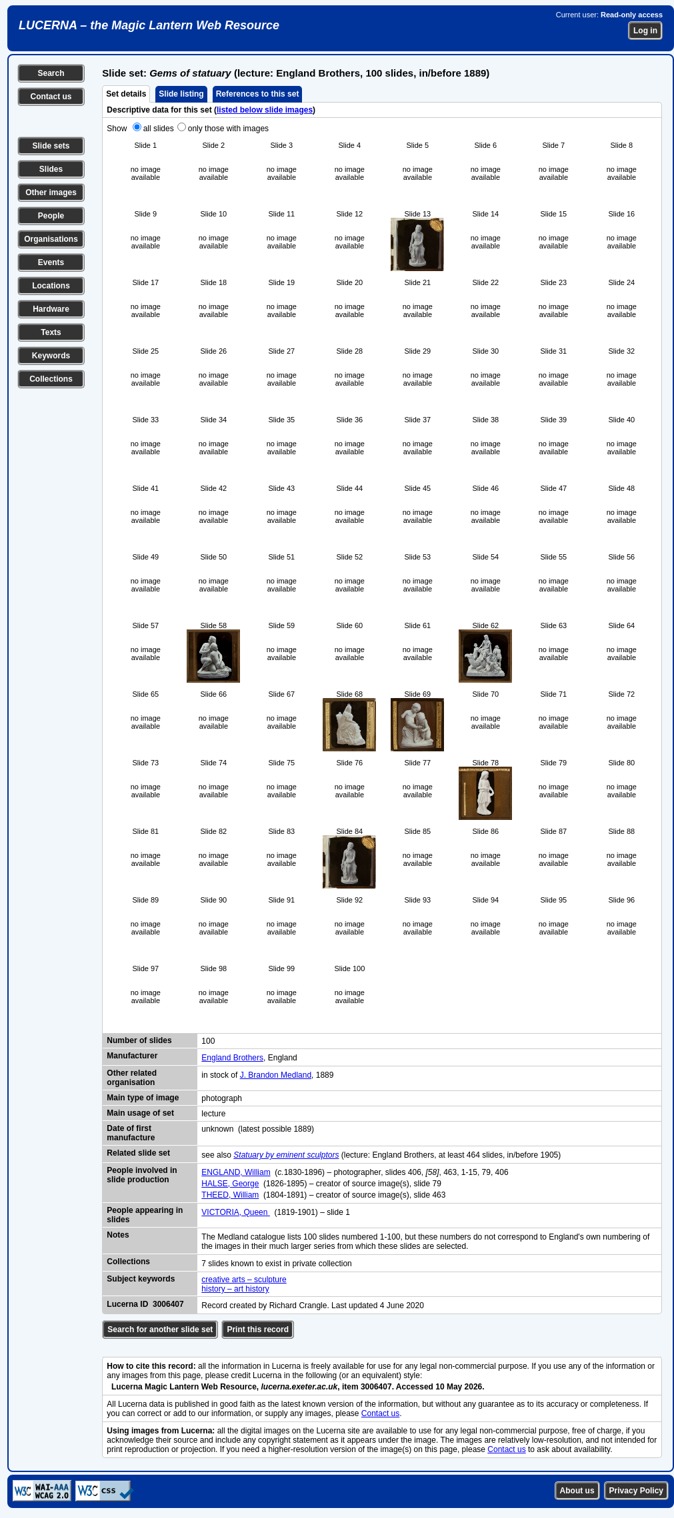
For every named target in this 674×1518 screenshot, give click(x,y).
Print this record (258, 1329)
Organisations (51, 239)
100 (208, 1041)
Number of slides (139, 1040)
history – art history (235, 1289)
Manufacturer (132, 1055)
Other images (51, 192)
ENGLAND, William (235, 1172)
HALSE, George (230, 1183)
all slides (158, 128)
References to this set (257, 94)
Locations (51, 285)
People (51, 215)
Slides (51, 169)
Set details (126, 94)
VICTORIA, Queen (235, 1212)
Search (50, 73)
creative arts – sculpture (243, 1279)
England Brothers (232, 1057)
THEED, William (230, 1195)
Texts (51, 332)
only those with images (228, 128)
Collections (51, 379)
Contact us (50, 96)
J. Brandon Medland (275, 1075)
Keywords (51, 355)
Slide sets (50, 146)
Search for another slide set (160, 1329)
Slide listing (181, 94)
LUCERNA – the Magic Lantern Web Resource (149, 25)
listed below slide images (265, 110)
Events (51, 262)
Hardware (51, 309)
